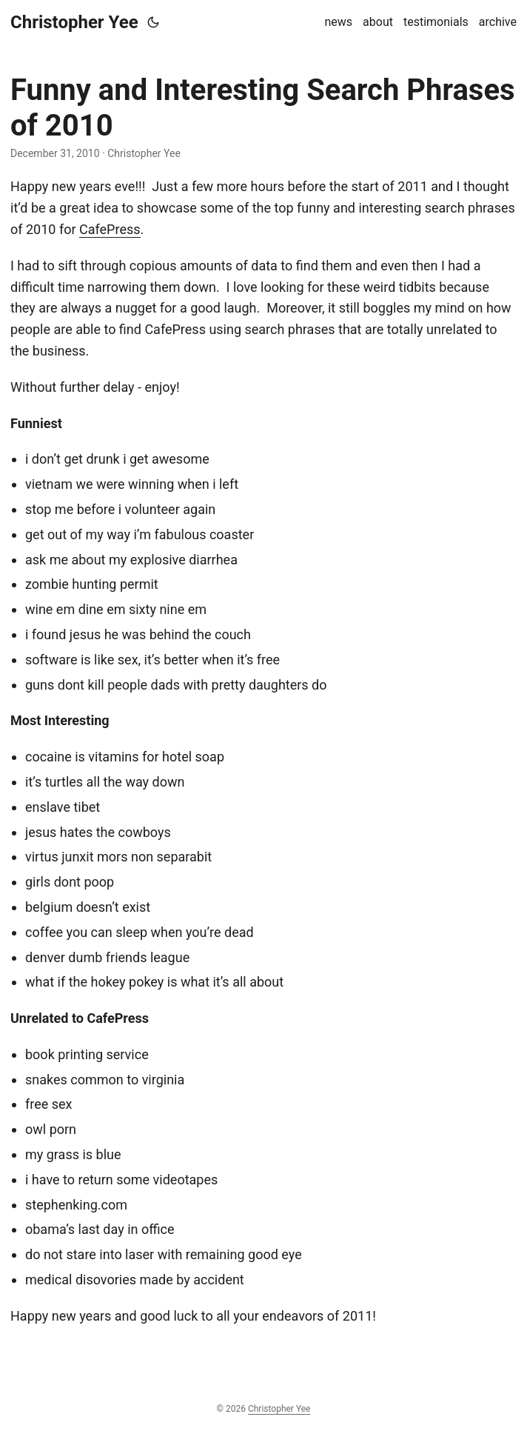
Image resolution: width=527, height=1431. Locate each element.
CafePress (110, 229)
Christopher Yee (74, 22)
